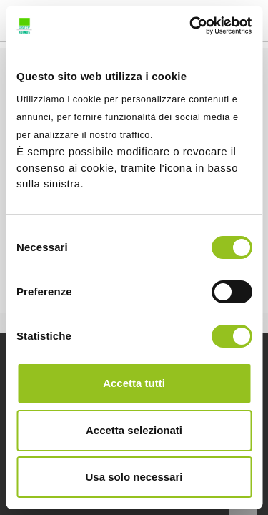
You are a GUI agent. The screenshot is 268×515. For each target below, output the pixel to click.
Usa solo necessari (134, 477)
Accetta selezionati (134, 430)
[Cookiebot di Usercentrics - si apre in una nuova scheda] (191, 25)
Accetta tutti (134, 383)
